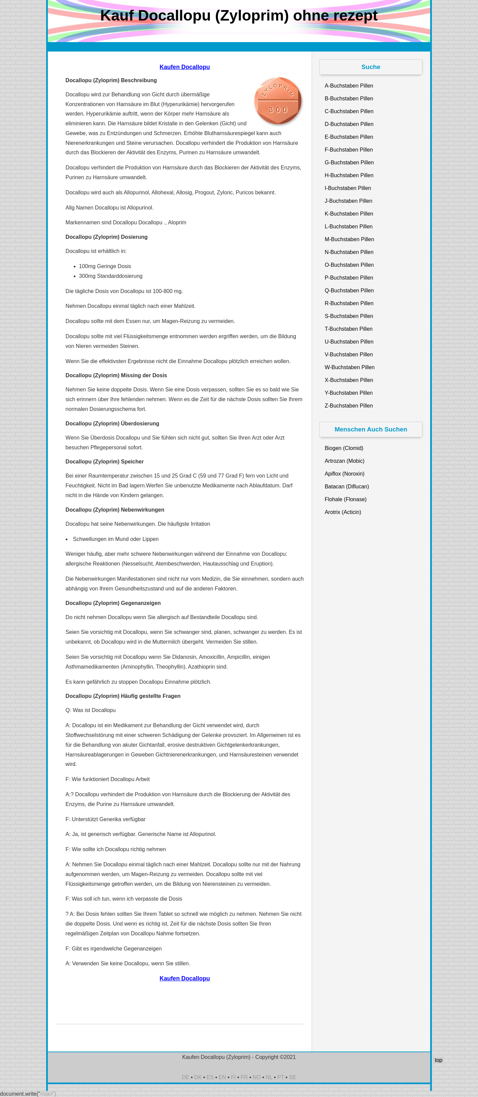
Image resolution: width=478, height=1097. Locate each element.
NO (257, 1077)
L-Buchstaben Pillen (349, 226)
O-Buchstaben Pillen (349, 265)
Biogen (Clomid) (344, 448)
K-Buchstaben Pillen (349, 214)
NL (269, 1077)
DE (185, 1077)
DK (198, 1077)
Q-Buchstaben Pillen (349, 290)
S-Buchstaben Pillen (349, 316)
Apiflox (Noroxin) (344, 474)
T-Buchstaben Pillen (349, 329)
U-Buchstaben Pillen (349, 342)
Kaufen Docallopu (185, 67)
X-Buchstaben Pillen (349, 380)
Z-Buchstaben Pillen (349, 406)
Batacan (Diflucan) (347, 486)
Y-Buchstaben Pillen (349, 393)
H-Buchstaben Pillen (349, 175)
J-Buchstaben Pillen (348, 201)
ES (210, 1077)
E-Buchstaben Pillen (349, 137)
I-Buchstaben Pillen (348, 188)
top (438, 1060)
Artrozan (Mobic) (344, 461)
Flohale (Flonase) (346, 499)
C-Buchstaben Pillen (349, 111)
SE (292, 1077)
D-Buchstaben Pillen (349, 124)
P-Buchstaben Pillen (349, 278)
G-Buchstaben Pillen (349, 162)
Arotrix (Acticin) (343, 512)
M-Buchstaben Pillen (349, 239)
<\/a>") (48, 1094)
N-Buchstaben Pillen (349, 252)
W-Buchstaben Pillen (350, 367)
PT (280, 1077)
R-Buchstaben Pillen (349, 303)
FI (233, 1077)
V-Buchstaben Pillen (349, 354)
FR (244, 1077)
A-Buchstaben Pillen (349, 86)
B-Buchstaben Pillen (349, 98)
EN (222, 1077)
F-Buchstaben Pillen (349, 150)
